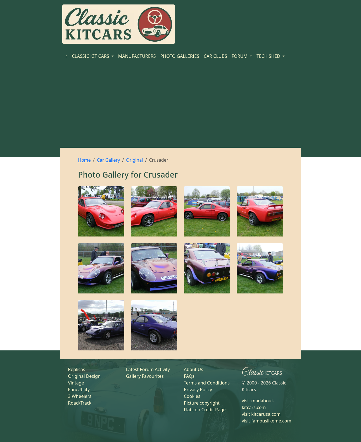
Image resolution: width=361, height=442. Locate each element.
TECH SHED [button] (268, 56)
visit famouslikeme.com (266, 421)
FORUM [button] (240, 56)
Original (134, 160)
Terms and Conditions (207, 383)
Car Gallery (108, 160)
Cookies (192, 396)
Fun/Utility (79, 389)
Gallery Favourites (145, 376)
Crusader (161, 174)
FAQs (189, 376)
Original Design (84, 376)
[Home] (66, 56)
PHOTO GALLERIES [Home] (179, 56)
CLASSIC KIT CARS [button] (91, 56)
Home (84, 160)
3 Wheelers (79, 396)
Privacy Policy (198, 389)
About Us (193, 369)
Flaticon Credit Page (205, 410)
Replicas (76, 369)
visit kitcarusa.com (261, 414)
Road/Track (79, 403)
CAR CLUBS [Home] (215, 56)
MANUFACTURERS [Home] (137, 56)
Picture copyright (202, 403)
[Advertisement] (180, 106)
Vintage (76, 383)
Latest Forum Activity (148, 369)
